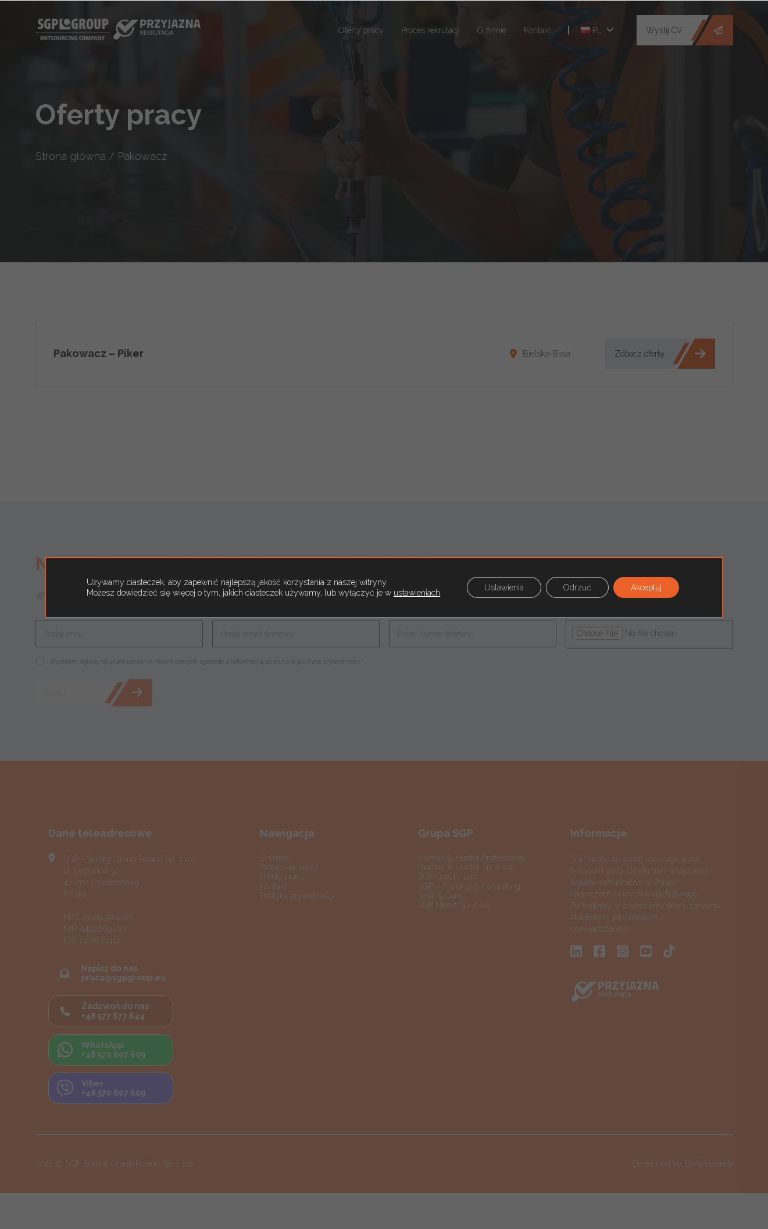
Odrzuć (577, 587)
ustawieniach (417, 592)
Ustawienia (504, 587)
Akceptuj (646, 587)
